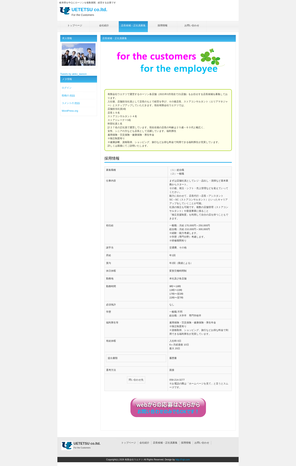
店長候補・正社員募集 (165, 442)
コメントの (71, 103)
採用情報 (186, 442)
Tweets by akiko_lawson (73, 74)
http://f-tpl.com (182, 459)
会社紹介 (144, 442)
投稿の (68, 95)
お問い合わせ (201, 442)
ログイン (67, 87)
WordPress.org (70, 110)
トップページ (128, 442)
